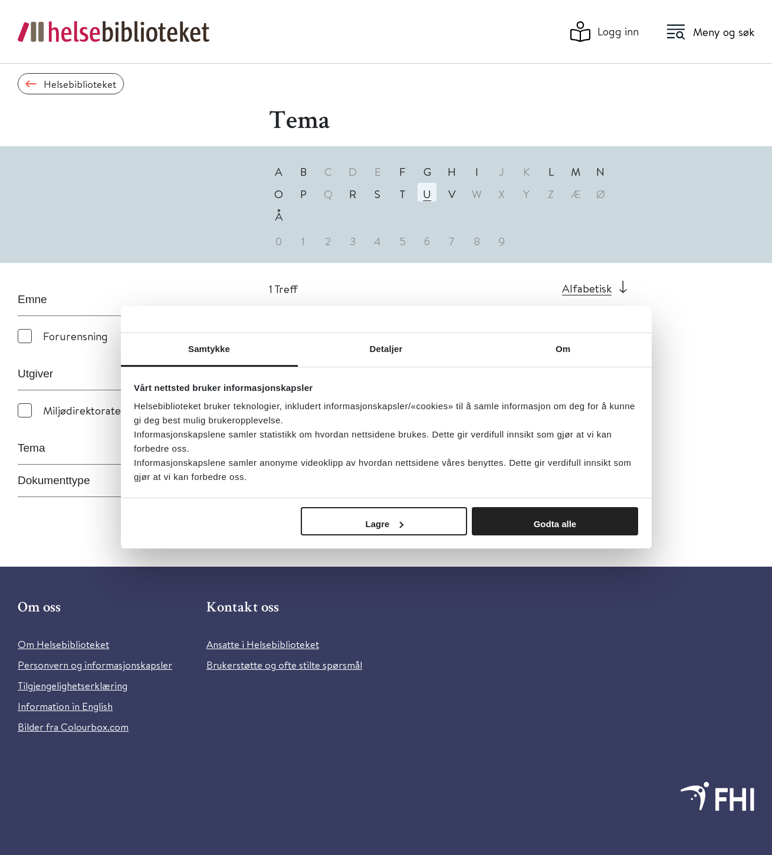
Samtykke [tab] (209, 349)
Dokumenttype (54, 480)
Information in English (65, 706)
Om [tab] (563, 349)
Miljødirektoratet (84, 410)
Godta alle (555, 524)
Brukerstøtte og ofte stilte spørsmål (284, 665)
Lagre (385, 524)
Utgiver (35, 373)
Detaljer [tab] (386, 349)
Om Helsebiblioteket (63, 644)
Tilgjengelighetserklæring (72, 685)
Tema (31, 448)
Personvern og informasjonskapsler (95, 665)
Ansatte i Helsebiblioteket (262, 644)
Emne (32, 299)
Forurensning (75, 335)
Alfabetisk (587, 288)
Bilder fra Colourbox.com (73, 727)
